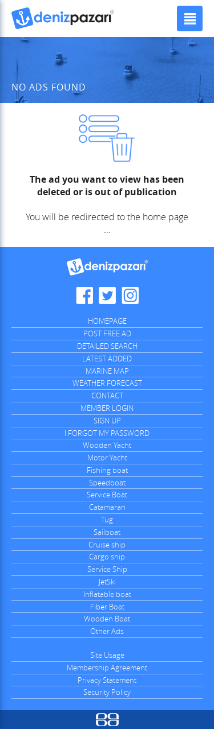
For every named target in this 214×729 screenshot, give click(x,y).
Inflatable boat (107, 594)
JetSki (107, 581)
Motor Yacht (107, 457)
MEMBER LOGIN (107, 408)
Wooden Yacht (107, 445)
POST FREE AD (107, 333)
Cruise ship (107, 544)
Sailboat (107, 532)
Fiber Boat (107, 607)
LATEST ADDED (107, 358)
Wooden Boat (107, 618)
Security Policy (107, 692)
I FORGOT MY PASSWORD (107, 433)
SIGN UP (107, 420)
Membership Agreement (107, 667)
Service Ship (107, 569)
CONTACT (107, 395)
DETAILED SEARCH (107, 346)
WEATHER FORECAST (107, 383)
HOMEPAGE (107, 321)
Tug (107, 519)
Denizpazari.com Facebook (84, 295)
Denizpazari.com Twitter (107, 295)
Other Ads (107, 631)
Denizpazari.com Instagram (130, 295)
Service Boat (107, 494)
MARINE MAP (107, 371)
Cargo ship (107, 556)
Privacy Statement (107, 680)
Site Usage (107, 655)
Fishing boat (107, 470)
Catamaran (107, 507)
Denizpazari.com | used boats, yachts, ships (62, 18)
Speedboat (107, 482)
